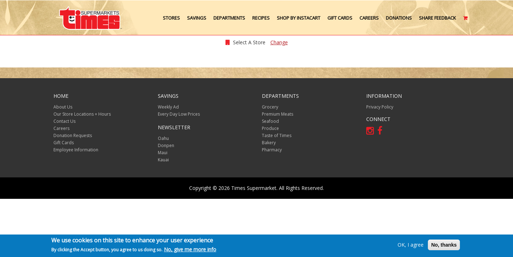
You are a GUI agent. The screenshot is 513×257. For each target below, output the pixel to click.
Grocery (270, 107)
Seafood (270, 121)
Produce (270, 128)
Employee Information (75, 150)
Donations (399, 18)
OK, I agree (411, 244)
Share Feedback (437, 18)
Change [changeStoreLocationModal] (279, 42)
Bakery (269, 143)
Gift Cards (339, 18)
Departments (229, 18)
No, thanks (444, 245)
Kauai (163, 160)
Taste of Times (276, 135)
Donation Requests (72, 135)
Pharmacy (272, 150)
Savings (196, 18)
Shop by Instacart (298, 18)
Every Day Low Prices (179, 114)
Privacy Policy (379, 107)
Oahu (163, 138)
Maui (162, 153)
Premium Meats (277, 114)
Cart (465, 20)
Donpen (166, 145)
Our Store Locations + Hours (82, 114)
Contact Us (64, 121)
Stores (171, 18)
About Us (62, 107)
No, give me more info (190, 249)
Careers (369, 18)
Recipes (261, 18)
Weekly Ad (168, 107)
